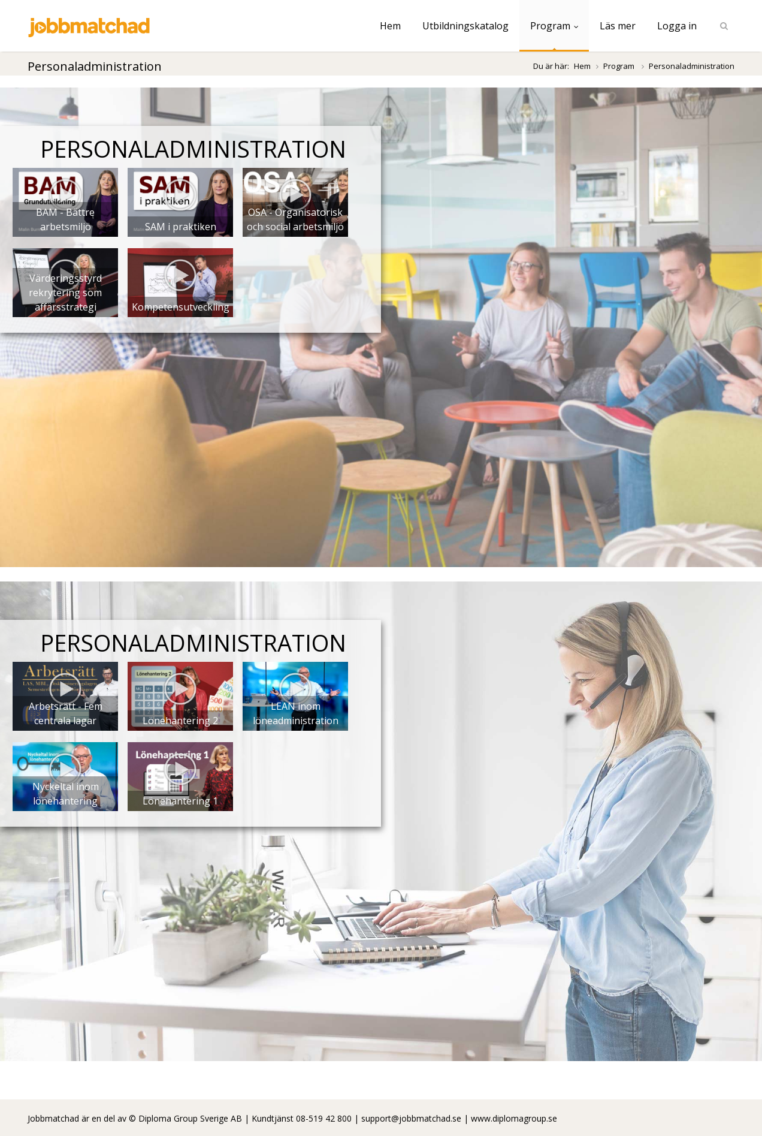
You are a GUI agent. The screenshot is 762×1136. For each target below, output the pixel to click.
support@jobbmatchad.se (411, 1118)
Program (554, 25)
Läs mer (618, 25)
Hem (390, 25)
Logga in (677, 25)
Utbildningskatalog (465, 25)
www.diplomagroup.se (514, 1118)
